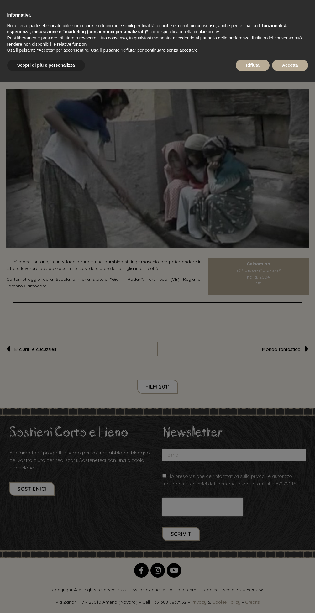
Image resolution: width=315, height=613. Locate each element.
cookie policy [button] (206, 31)
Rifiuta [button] (253, 65)
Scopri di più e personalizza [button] (46, 65)
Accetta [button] (290, 65)
